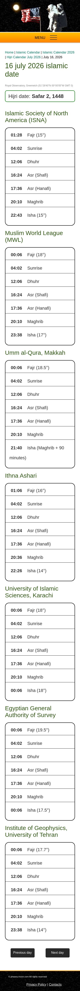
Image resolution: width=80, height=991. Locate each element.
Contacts (55, 984)
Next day (57, 952)
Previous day (22, 952)
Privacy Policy (36, 984)
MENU (40, 38)
